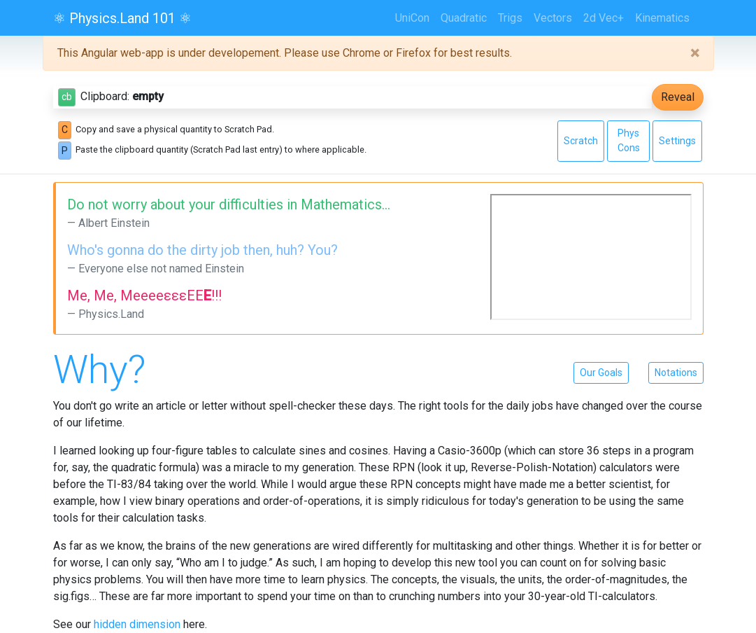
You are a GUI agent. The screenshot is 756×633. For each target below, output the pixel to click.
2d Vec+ (603, 18)
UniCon (412, 18)
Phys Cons (629, 140)
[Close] (694, 53)
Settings (677, 140)
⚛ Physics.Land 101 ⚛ (122, 18)
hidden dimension (137, 624)
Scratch (581, 140)
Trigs (510, 18)
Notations (676, 372)
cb (67, 96)
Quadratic (464, 18)
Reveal (677, 97)
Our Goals (601, 372)
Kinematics (662, 18)
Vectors (553, 18)
